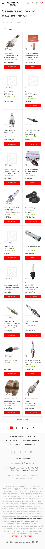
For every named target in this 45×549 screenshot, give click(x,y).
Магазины (15, 444)
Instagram (19, 452)
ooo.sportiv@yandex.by (24, 463)
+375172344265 (16, 536)
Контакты (30, 444)
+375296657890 (28, 521)
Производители (31, 440)
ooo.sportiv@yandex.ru (13, 521)
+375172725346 (28, 536)
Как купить (11, 440)
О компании (16, 436)
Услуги (31, 436)
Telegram (25, 452)
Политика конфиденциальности (24, 475)
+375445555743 (23, 459)
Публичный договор (24, 478)
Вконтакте (13, 452)
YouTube (31, 452)
